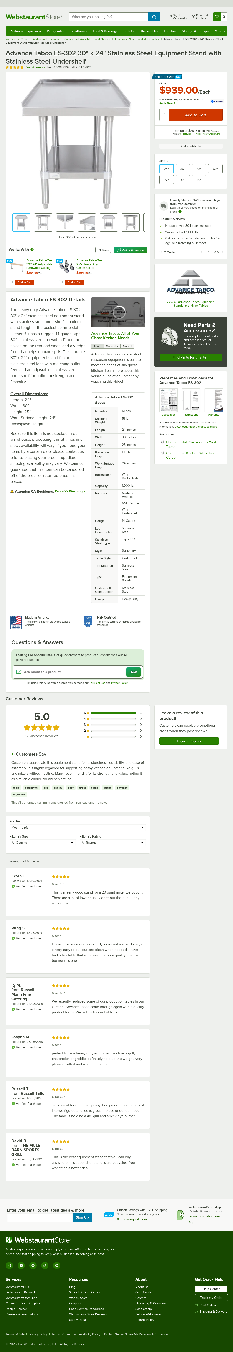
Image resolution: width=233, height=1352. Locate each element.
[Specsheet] (168, 402)
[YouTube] (21, 1265)
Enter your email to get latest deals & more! (46, 1210)
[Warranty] (214, 402)
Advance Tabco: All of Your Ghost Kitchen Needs (115, 335)
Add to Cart (25, 282)
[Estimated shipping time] (180, 211)
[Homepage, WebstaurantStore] (34, 16)
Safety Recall (78, 1319)
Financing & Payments (151, 1303)
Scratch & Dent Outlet (84, 1292)
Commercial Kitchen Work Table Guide (191, 455)
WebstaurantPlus (17, 1287)
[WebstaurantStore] (62, 1240)
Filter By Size (19, 836)
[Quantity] (164, 115)
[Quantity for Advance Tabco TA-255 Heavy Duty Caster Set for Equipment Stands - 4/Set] (62, 282)
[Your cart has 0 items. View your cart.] (220, 16)
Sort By (15, 821)
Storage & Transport (196, 31)
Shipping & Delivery (211, 1311)
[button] (21, 222)
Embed (127, 346)
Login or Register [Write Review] (189, 741)
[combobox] (108, 16)
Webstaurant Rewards (21, 1292)
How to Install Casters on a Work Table (191, 444)
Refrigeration (56, 31)
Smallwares (79, 31)
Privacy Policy (119, 683)
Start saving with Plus (132, 1219)
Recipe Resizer (16, 1309)
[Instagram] (9, 1265)
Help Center (211, 1289)
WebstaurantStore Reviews (88, 1314)
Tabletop (129, 31)
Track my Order (211, 1297)
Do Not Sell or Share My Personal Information (136, 1334)
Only (162, 83)
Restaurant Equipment (26, 31)
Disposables (149, 31)
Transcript (112, 346)
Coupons (75, 1303)
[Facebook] (33, 1265)
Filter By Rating (90, 836)
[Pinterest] (56, 1265)
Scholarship (143, 1309)
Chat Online (205, 1305)
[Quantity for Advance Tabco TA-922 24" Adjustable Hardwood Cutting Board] (12, 282)
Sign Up (82, 1217)
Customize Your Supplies (23, 1303)
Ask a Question (130, 250)
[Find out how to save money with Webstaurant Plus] (10, 261)
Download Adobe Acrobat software (196, 426)
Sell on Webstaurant (149, 1314)
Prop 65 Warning (69, 491)
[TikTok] (44, 1265)
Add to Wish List (191, 146)
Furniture (170, 31)
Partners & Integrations (22, 1314)
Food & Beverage (105, 31)
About (97, 346)
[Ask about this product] (78, 672)
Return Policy (144, 1319)
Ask (134, 672)
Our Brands (143, 1292)
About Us (142, 1287)
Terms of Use (97, 683)
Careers (141, 1298)
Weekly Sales (78, 1298)
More (220, 31)
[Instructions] (191, 402)
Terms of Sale (15, 1334)
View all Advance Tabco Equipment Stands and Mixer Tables (190, 303)
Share (103, 250)
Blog (72, 1287)
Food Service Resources (86, 1309)
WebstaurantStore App (21, 1298)
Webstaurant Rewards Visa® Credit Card (199, 133)
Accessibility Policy (87, 1334)
